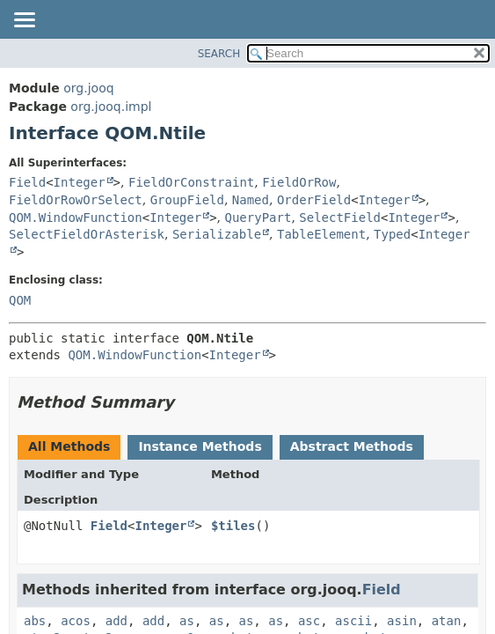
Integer (80, 182)
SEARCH (219, 54)
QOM (20, 300)
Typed (392, 234)
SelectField (340, 217)
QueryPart (258, 217)
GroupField (187, 200)
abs (35, 621)
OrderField (314, 200)
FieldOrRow (299, 182)
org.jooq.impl (110, 107)
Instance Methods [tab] (199, 446)
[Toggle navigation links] (24, 21)
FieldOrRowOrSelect (75, 200)
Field (27, 182)
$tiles (233, 526)
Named (250, 200)
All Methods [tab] (69, 446)
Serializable (216, 234)
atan (447, 621)
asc (309, 621)
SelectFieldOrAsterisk (86, 234)
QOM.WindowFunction (75, 217)
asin (402, 621)
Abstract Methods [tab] (351, 446)
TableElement (321, 234)
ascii (353, 621)
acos (76, 621)
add (116, 621)
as (186, 621)
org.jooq (88, 88)
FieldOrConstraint (191, 182)
